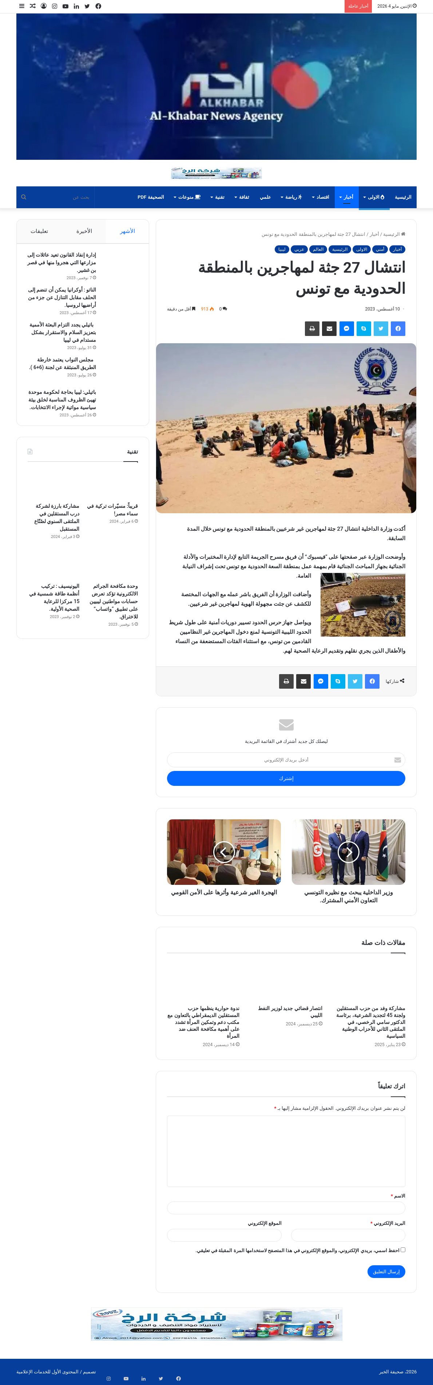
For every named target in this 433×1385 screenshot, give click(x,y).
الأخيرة (84, 231)
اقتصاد (323, 197)
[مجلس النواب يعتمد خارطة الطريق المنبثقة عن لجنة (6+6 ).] (118, 381)
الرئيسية (403, 197)
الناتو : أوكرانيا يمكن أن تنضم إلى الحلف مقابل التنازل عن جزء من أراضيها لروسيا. (62, 301)
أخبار (348, 197)
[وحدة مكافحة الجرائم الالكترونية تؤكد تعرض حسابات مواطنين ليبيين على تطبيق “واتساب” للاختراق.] (112, 589)
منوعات (189, 197)
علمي (265, 197)
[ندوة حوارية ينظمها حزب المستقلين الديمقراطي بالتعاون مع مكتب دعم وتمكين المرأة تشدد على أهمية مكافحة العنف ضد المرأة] (203, 981)
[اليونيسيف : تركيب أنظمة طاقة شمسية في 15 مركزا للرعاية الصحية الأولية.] (54, 589)
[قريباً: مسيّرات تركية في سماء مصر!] (112, 509)
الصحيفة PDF (151, 197)
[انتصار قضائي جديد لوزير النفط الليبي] (286, 981)
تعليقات (39, 231)
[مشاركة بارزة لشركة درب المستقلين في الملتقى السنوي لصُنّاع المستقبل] (54, 509)
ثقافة (244, 197)
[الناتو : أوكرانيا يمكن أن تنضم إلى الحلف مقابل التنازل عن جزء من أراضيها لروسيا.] (118, 303)
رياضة (293, 197)
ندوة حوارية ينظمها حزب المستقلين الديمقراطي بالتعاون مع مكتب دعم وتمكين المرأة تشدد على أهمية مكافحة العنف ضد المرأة (203, 1022)
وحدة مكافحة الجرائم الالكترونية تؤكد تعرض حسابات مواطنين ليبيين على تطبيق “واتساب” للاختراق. (114, 626)
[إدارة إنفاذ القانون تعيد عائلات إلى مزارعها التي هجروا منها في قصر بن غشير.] (118, 268)
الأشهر (127, 231)
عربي (299, 249)
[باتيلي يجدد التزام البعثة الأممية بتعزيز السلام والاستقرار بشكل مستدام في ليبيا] (118, 338)
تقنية (220, 197)
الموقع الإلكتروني (265, 1223)
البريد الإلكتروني (387, 1223)
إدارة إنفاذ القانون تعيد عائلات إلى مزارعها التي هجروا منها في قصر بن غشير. (62, 266)
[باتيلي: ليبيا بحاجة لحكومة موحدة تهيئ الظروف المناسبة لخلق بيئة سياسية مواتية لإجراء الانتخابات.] (118, 416)
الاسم (398, 1196)
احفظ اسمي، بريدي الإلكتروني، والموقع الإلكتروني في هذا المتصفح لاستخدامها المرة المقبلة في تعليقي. (297, 1250)
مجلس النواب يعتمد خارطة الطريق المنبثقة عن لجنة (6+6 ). (61, 378)
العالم (318, 249)
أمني (380, 249)
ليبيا (282, 249)
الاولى (376, 197)
